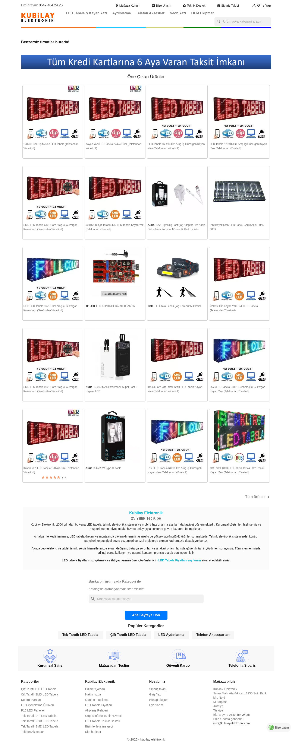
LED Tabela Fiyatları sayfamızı (180, 560)
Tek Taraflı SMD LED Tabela (40, 726)
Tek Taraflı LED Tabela (80, 635)
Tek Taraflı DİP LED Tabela (39, 715)
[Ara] (242, 21)
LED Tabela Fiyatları (98, 705)
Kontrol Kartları (31, 699)
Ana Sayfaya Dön (146, 615)
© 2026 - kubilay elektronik (146, 739)
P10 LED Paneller (33, 710)
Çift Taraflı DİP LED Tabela (39, 689)
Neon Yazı (178, 13)
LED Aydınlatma (171, 635)
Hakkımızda (93, 694)
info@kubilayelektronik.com (231, 723)
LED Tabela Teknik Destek (102, 721)
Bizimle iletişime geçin (99, 726)
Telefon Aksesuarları (213, 635)
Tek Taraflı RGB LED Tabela (39, 721)
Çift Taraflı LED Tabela (128, 635)
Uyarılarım (156, 705)
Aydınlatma (121, 13)
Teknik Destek (194, 5)
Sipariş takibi (157, 689)
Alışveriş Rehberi (96, 710)
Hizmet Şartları (95, 689)
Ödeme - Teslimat (97, 699)
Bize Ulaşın (162, 5)
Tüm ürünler (258, 497)
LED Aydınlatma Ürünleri (37, 705)
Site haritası (93, 731)
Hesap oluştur (158, 699)
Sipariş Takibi (228, 5)
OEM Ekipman (202, 13)
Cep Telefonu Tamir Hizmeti (103, 715)
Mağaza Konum (128, 5)
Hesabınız (157, 681)
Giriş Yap (155, 694)
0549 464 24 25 (51, 5)
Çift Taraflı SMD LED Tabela (39, 694)
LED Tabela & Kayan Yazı (86, 13)
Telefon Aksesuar (150, 13)
